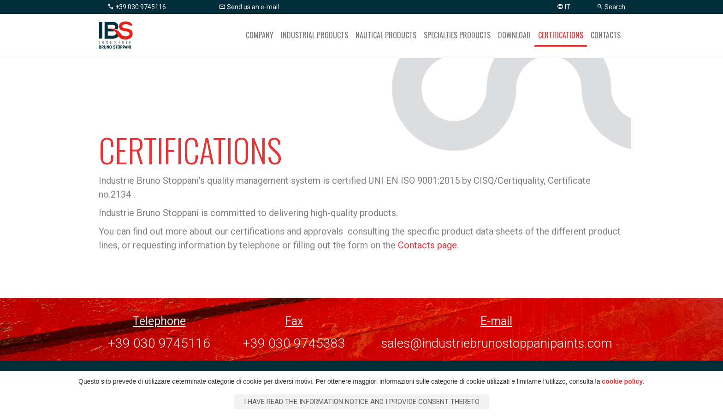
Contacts (606, 35)
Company (259, 35)
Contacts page (427, 245)
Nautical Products (386, 35)
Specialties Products (457, 35)
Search (611, 7)
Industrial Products (314, 35)
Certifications (560, 35)
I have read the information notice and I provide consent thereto (362, 402)
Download (514, 35)
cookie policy (622, 381)
